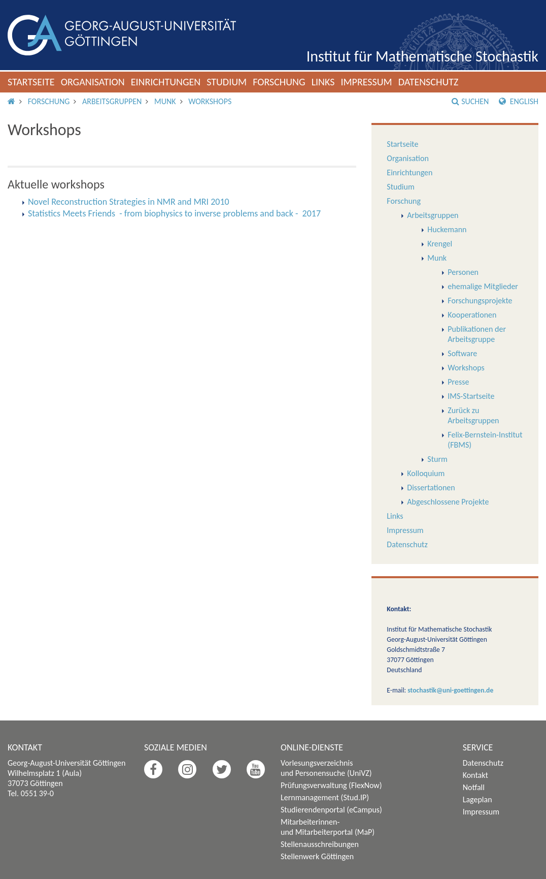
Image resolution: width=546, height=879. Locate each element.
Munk (165, 101)
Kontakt (475, 775)
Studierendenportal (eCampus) (331, 809)
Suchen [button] (470, 101)
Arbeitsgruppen (112, 101)
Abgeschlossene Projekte (448, 502)
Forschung (279, 82)
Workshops (209, 101)
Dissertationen (431, 487)
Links (323, 82)
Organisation (93, 82)
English (518, 101)
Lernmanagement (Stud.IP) (325, 797)
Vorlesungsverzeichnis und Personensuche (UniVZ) (326, 768)
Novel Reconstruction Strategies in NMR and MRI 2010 (128, 201)
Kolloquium (426, 473)
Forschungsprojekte (480, 300)
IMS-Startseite (471, 396)
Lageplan (477, 799)
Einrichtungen (166, 82)
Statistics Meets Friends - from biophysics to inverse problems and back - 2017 (174, 213)
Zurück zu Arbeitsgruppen (473, 415)
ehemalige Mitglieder (483, 286)
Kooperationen (472, 315)
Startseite (31, 82)
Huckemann (446, 229)
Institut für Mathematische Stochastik (422, 56)
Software (462, 353)
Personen (463, 272)
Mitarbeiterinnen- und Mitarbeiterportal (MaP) (327, 827)
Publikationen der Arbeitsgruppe (477, 334)
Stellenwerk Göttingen (317, 856)
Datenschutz (428, 82)
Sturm (437, 459)
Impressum (366, 82)
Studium (227, 82)
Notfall (474, 787)
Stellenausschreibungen (320, 844)
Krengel (439, 243)
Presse (458, 382)
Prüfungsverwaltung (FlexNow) (331, 785)
